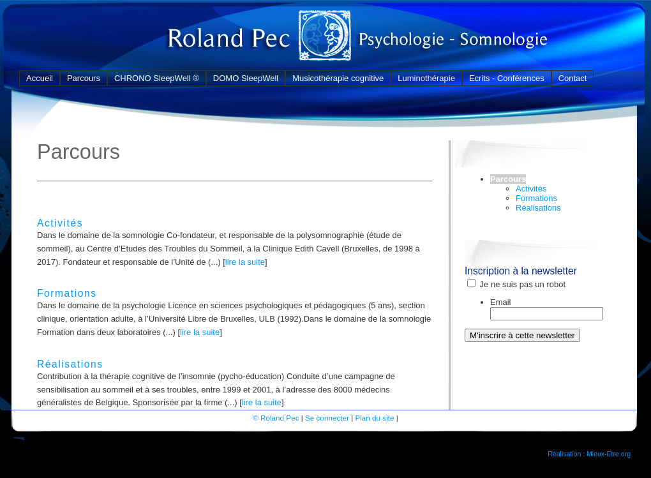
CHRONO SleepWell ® (156, 78)
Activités (60, 223)
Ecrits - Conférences (506, 78)
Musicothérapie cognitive (338, 78)
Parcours (83, 78)
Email (500, 302)
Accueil (39, 78)
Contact (572, 78)
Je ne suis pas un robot (516, 284)
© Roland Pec (276, 418)
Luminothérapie (426, 78)
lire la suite (245, 262)
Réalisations (70, 364)
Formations (67, 293)
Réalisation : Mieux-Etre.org (589, 454)
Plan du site (374, 418)
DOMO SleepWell (245, 78)
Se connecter (327, 418)
